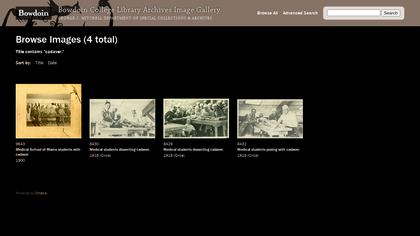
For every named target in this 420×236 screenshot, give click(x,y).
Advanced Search (300, 13)
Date (52, 63)
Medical (96, 150)
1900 (20, 161)
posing (271, 150)
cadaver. (143, 150)
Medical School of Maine (36, 150)
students (65, 150)
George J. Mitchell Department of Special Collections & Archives (135, 18)
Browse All (267, 13)
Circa (105, 156)
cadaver (22, 155)
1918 (94, 156)
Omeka (41, 193)
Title (39, 63)
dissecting (127, 150)
